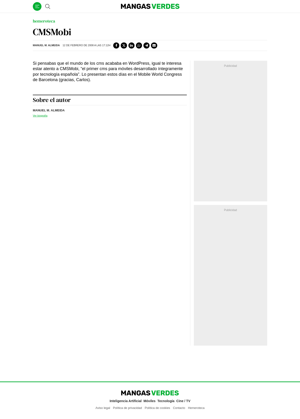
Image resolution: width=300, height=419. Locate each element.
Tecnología (166, 401)
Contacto (179, 408)
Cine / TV (183, 401)
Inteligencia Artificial (126, 401)
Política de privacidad (127, 408)
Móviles (149, 401)
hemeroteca (44, 21)
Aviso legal (102, 408)
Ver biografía (40, 115)
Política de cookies (157, 408)
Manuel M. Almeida (46, 45)
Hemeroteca (196, 408)
